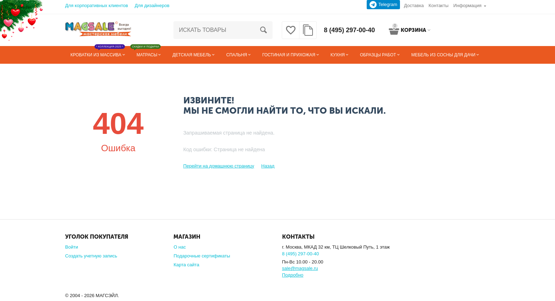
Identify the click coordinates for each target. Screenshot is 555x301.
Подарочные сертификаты (201, 256)
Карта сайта (186, 264)
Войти (71, 247)
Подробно (292, 275)
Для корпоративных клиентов (96, 5)
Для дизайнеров (152, 5)
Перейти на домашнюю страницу (218, 166)
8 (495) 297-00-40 (349, 30)
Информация (467, 5)
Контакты (438, 5)
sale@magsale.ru (300, 268)
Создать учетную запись (91, 256)
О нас (179, 247)
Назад (267, 166)
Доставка (414, 5)
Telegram (383, 4)
